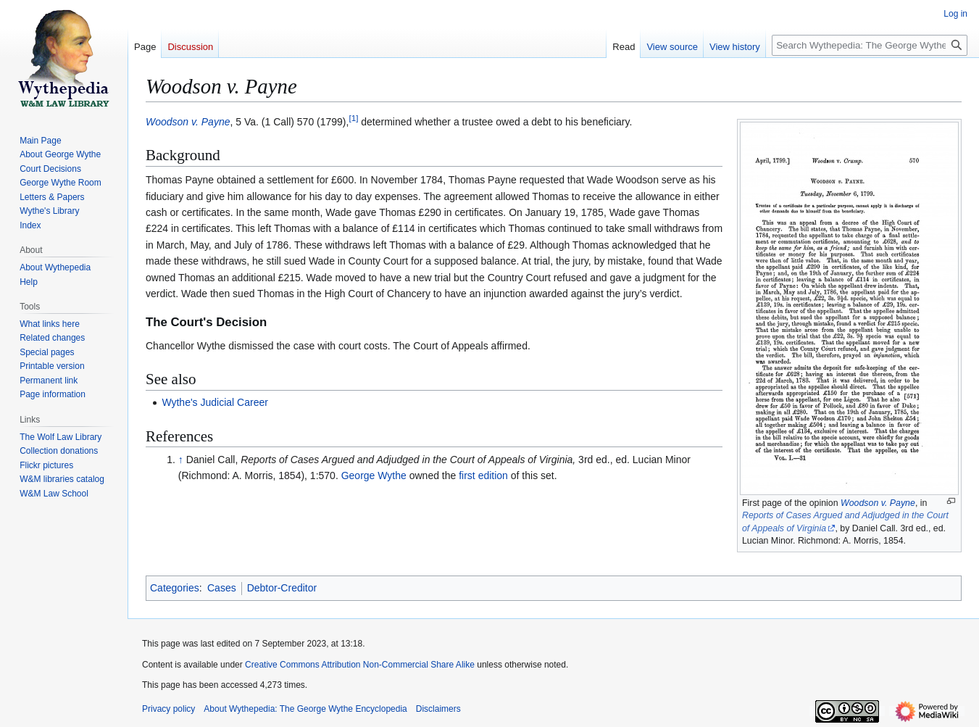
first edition (483, 475)
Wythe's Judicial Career (215, 402)
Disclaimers (438, 709)
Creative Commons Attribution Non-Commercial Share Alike (360, 665)
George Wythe (374, 475)
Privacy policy (168, 709)
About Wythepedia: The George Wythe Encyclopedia (305, 709)
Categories (174, 588)
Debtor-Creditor (282, 588)
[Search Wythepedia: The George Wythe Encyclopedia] (869, 45)
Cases (221, 588)
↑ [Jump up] (180, 459)
